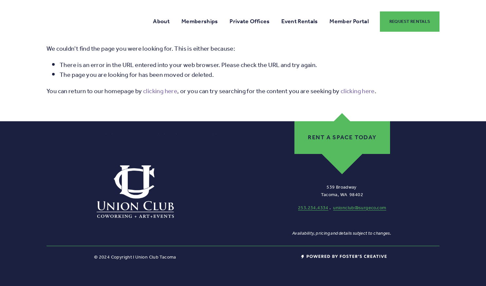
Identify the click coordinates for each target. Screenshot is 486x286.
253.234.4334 (313, 208)
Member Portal (349, 21)
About (161, 21)
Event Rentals (299, 21)
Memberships (199, 21)
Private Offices (250, 21)
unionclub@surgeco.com (359, 208)
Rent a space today (342, 137)
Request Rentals (409, 21)
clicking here (160, 91)
